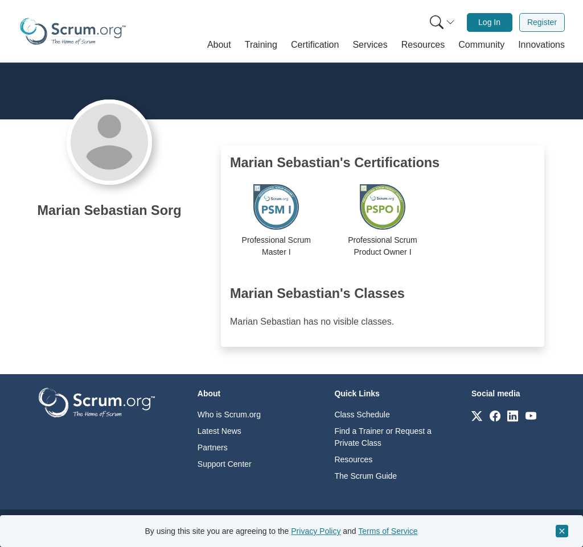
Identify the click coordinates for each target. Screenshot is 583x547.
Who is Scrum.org (229, 414)
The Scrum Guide (365, 475)
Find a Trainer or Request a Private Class (382, 436)
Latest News (219, 431)
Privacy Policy (315, 531)
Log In (489, 22)
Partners (213, 447)
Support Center (225, 464)
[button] (219, 45)
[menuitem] (441, 22)
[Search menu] (442, 22)
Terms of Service (387, 531)
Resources (353, 459)
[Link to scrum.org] (476, 415)
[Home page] (73, 31)
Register (542, 22)
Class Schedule (361, 414)
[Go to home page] (97, 402)
